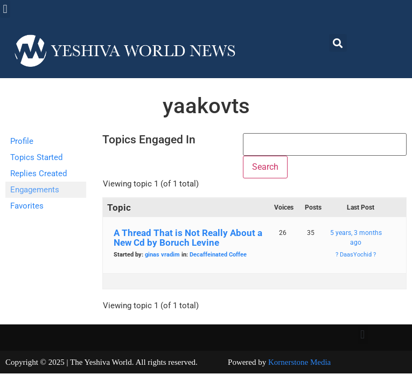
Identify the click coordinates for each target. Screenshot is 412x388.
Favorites (27, 206)
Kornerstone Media (299, 362)
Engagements (34, 190)
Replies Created (38, 173)
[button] (5, 9)
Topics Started (36, 157)
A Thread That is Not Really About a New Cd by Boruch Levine (188, 237)
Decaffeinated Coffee (218, 254)
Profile (21, 141)
